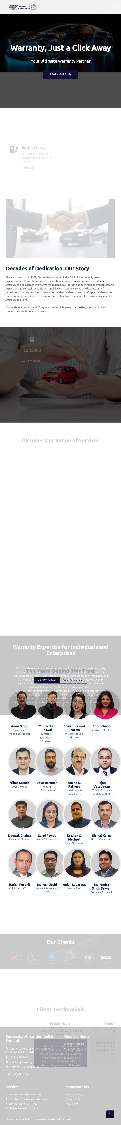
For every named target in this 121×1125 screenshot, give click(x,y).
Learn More (60, 74)
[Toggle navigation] (117, 7)
